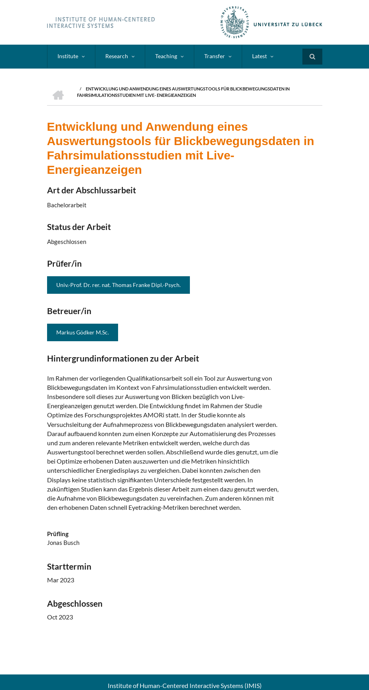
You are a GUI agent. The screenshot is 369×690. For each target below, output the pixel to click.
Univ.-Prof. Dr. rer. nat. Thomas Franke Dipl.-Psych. (118, 284)
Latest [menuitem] (259, 56)
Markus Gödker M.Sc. (82, 332)
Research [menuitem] (116, 56)
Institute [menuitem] (67, 56)
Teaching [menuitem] (166, 56)
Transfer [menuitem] (214, 56)
